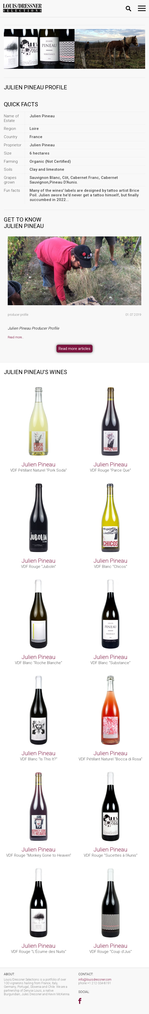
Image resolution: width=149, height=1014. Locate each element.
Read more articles (74, 348)
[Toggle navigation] (142, 8)
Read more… (16, 337)
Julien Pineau (38, 464)
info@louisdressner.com (94, 979)
